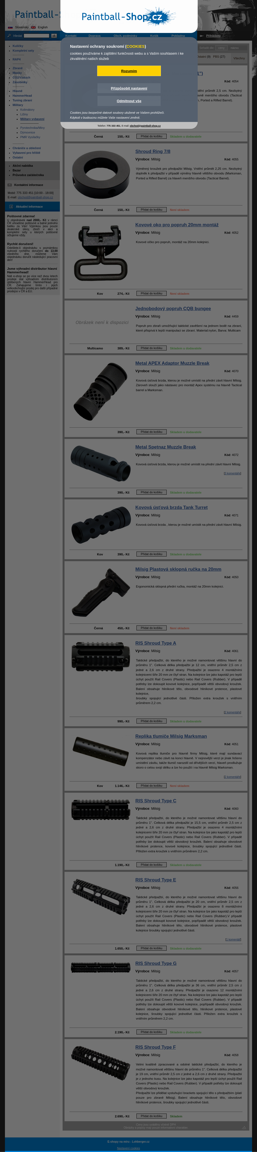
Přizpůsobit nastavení (129, 88)
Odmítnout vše (129, 101)
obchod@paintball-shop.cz (145, 125)
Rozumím (129, 71)
